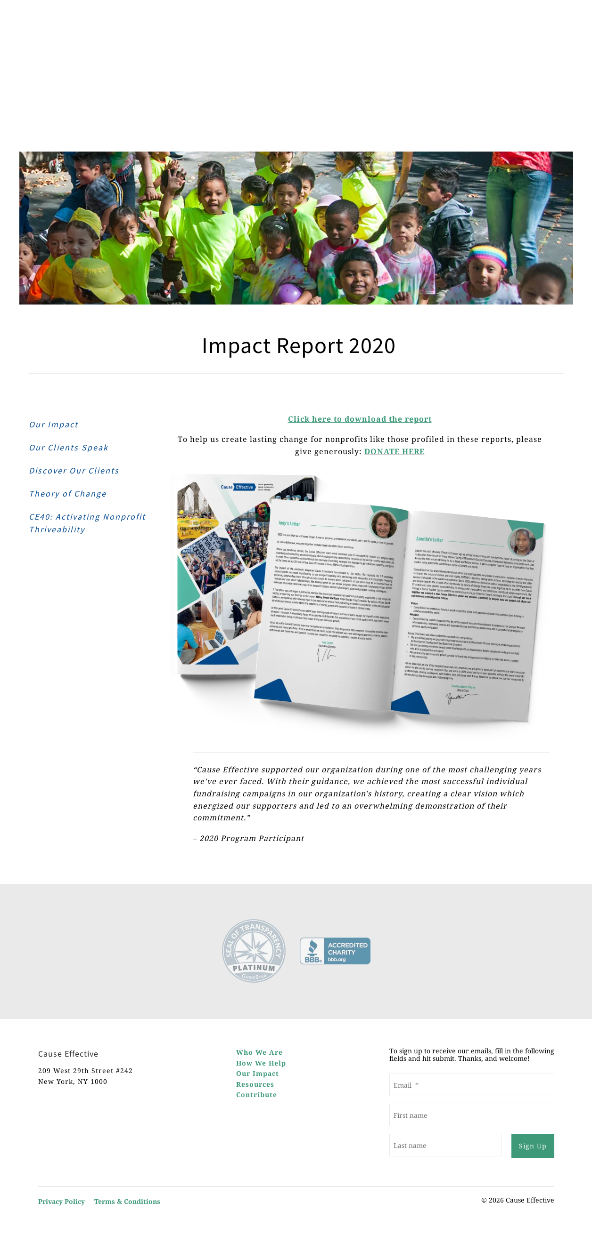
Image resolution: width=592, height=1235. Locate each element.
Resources (255, 1084)
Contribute (256, 1094)
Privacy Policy (61, 1201)
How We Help (261, 1063)
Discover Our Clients (74, 470)
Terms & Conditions (127, 1201)
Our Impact (53, 424)
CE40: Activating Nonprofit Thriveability (87, 523)
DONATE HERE (394, 451)
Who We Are (259, 1052)
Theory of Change (68, 493)
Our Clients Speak (68, 447)
